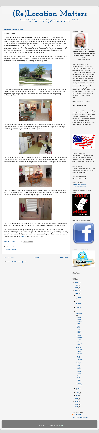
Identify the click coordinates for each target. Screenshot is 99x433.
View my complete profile (80, 417)
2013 (76, 288)
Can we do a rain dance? (79, 378)
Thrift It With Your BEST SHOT (78, 329)
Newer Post (9, 258)
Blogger (60, 425)
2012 (76, 290)
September (79, 313)
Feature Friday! (79, 336)
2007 (76, 407)
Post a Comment (11, 249)
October (78, 307)
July (77, 392)
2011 (76, 293)
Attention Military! (79, 348)
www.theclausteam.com (79, 186)
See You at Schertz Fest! (79, 342)
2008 (76, 404)
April (77, 395)
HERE (82, 155)
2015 (76, 282)
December (79, 297)
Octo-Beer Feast (79, 322)
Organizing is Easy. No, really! (79, 365)
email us (23, 236)
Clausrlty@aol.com (80, 184)
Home (36, 258)
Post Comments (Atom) (19, 262)
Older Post (63, 258)
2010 (76, 399)
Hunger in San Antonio (79, 357)
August (78, 388)
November (79, 303)
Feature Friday (78, 318)
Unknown (78, 414)
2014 (76, 285)
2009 (76, 401)
